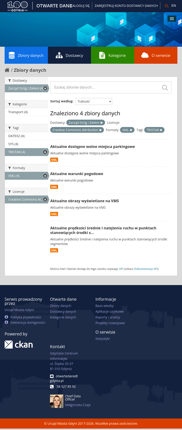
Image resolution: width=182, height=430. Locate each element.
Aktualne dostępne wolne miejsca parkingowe (92, 146)
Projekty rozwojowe (110, 323)
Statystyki (102, 338)
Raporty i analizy (107, 317)
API (121, 269)
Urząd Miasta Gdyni (19, 310)
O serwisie (155, 55)
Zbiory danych (26, 55)
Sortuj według (61, 101)
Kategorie (112, 55)
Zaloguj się (80, 5)
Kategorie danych (63, 317)
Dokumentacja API (146, 269)
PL (167, 5)
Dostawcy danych (63, 311)
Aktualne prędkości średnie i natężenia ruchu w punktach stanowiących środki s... (103, 230)
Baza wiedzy (104, 305)
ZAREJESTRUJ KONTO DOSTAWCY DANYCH (126, 5)
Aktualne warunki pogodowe (76, 173)
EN (174, 5)
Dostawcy (69, 55)
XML (54, 160)
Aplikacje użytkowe (109, 311)
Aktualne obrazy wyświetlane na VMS (84, 200)
